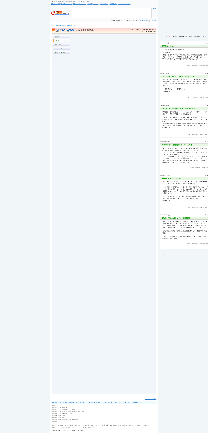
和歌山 (70, 413)
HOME (155, 8)
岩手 (56, 407)
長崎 (59, 419)
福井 (63, 411)
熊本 (63, 419)
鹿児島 (73, 419)
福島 (69, 407)
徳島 (53, 417)
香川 (56, 417)
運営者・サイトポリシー (104, 402)
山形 (66, 407)
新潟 (53, 411)
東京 (69, 409)
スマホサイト (126, 402)
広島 (63, 415)
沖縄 (77, 419)
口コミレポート (59, 48)
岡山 (59, 415)
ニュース (57, 40)
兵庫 (63, 413)
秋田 (63, 407)
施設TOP (57, 37)
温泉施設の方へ (113, 4)
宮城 (59, 407)
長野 (69, 411)
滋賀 (53, 413)
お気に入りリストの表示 (124, 4)
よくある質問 (90, 402)
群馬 (59, 409)
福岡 (53, 419)
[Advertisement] (61, 95)
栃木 (56, 409)
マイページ (96, 4)
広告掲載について (137, 402)
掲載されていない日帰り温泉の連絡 (63, 402)
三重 (83, 411)
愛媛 (59, 417)
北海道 (53, 405)
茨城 (53, 409)
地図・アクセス (59, 44)
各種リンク (116, 402)
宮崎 (69, 419)
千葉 (66, 409)
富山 (56, 411)
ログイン (153, 21)
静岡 (76, 411)
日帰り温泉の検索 (55, 4)
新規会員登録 (144, 21)
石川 (59, 411)
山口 (66, 415)
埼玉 (63, 409)
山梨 (66, 411)
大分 (66, 419)
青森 (53, 407)
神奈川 (73, 409)
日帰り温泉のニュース (66, 4)
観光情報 (90, 4)
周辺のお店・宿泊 (60, 52)
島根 (56, 415)
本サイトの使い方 (104, 4)
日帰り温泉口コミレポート (79, 4)
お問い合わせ (80, 402)
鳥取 (53, 415)
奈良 (66, 413)
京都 (56, 413)
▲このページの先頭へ (150, 399)
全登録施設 (54, 421)
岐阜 (73, 411)
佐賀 (56, 419)
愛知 (79, 411)
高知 (63, 417)
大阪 (59, 413)
